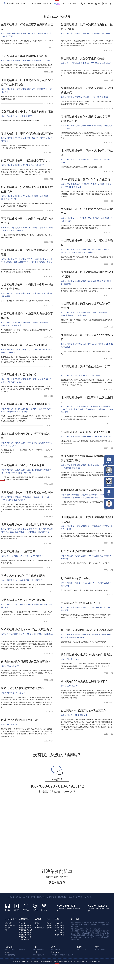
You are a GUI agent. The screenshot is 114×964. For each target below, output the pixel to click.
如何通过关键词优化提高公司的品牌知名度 (87, 629)
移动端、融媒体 (10, 925)
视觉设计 (35, 196)
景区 (9, 556)
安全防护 (19, 473)
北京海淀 (55, 952)
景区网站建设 (76, 63)
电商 (29, 138)
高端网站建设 (20, 61)
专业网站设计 (20, 138)
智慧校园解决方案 (25, 935)
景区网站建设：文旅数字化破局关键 (83, 58)
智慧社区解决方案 (25, 928)
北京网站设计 (20, 350)
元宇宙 (37, 925)
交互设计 (30, 259)
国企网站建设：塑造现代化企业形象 (23, 465)
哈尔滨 (80, 947)
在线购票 (67, 468)
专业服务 (23, 116)
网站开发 (39, 33)
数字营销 (30, 262)
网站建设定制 (105, 437)
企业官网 (30, 529)
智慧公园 (79, 897)
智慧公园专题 (59, 925)
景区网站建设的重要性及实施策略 (81, 490)
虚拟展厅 (96, 218)
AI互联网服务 (36, 4)
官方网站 (27, 196)
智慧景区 (39, 556)
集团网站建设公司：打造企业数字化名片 (25, 404)
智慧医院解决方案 (25, 932)
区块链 (37, 923)
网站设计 (31, 33)
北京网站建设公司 (82, 159)
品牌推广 (22, 262)
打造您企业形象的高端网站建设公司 (83, 551)
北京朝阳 (9, 947)
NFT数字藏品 (39, 928)
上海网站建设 (62, 897)
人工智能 (26, 556)
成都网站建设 (41, 897)
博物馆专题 (58, 923)
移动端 (40, 228)
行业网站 (106, 159)
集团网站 (18, 165)
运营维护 (49, 928)
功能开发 (34, 165)
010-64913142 (97, 905)
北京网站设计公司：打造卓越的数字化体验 (27, 492)
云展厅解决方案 (24, 939)
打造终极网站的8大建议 (75, 578)
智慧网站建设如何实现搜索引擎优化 (23, 599)
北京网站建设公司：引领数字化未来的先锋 (27, 524)
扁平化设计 (46, 497)
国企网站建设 (20, 470)
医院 (9, 33)
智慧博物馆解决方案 (25, 930)
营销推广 (95, 495)
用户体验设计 (37, 470)
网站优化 (43, 604)
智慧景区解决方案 (25, 925)
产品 (6, 930)
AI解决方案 (47, 4)
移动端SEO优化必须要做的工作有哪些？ (25, 661)
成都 (7, 952)
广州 (35, 952)
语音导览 (64, 187)
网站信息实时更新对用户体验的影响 (23, 575)
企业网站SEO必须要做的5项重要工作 (83, 710)
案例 (69, 4)
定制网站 (99, 250)
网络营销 (103, 495)
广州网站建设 (51, 897)
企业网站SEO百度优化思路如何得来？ (84, 681)
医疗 (25, 33)
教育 (101, 97)
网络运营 (7, 928)
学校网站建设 (12, 634)
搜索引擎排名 (11, 199)
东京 (97, 947)
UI (24, 165)
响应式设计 (44, 196)
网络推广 (49, 925)
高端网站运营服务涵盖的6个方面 (81, 602)
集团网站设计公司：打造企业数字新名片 (25, 160)
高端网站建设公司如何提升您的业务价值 (85, 431)
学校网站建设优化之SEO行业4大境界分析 (26, 629)
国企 (29, 470)
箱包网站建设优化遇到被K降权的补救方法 (86, 654)
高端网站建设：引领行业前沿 (18, 374)
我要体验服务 (57, 882)
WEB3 (38, 919)
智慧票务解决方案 (25, 937)
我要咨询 (57, 779)
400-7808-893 (66, 905)
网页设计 (9, 36)
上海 (35, 947)
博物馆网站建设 (79, 465)
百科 (64, 4)
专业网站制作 (37, 580)
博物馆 (69, 184)
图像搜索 (23, 604)
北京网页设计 (41, 89)
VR (21, 556)
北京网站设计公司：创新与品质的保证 (24, 344)
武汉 (53, 947)
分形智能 (18, 897)
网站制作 (72, 637)
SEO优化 (10, 666)
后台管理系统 (104, 406)
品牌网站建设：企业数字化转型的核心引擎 (27, 111)
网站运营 (9, 325)
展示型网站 (96, 33)
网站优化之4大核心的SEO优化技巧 (22, 688)
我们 (74, 4)
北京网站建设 (20, 89)
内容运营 (48, 33)
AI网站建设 (8, 923)
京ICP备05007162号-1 (95, 961)
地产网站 (78, 375)
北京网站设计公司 (34, 350)
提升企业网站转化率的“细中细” (19, 719)
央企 (77, 218)
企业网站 (42, 409)
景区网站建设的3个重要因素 (18, 551)
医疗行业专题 (59, 928)
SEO (3, 36)
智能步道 (71, 897)
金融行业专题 (59, 930)
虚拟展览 (85, 184)
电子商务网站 (40, 529)
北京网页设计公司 (29, 897)
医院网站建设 (16, 33)
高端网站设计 (37, 61)
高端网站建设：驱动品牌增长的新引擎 (24, 55)
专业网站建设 (41, 138)
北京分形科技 (43, 532)
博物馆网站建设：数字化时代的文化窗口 (85, 179)
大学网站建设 (37, 634)
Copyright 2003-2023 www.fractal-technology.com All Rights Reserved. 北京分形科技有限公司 (60, 961)
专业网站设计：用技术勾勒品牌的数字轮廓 (27, 133)
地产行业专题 (59, 932)
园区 (29, 89)
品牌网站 (10, 116)
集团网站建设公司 (22, 409)
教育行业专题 (59, 935)
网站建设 (10, 61)
